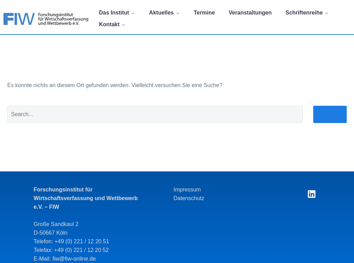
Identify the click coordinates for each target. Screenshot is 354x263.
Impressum (187, 189)
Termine (204, 13)
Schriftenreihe (307, 13)
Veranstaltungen (250, 13)
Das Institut (117, 13)
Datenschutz (189, 198)
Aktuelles (164, 13)
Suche (330, 117)
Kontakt (112, 24)
